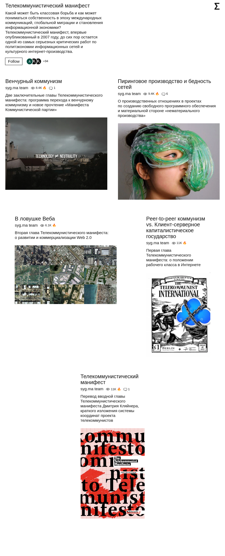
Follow (13, 61)
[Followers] (37, 61)
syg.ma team (16, 87)
